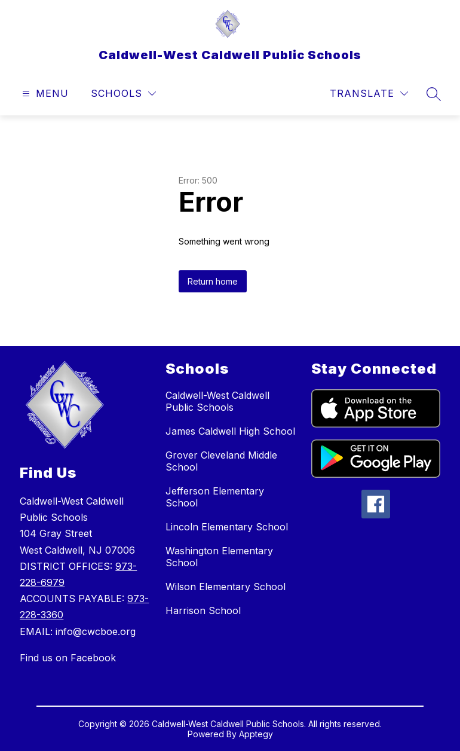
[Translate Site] (369, 93)
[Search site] (434, 94)
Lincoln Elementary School (226, 527)
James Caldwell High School (230, 431)
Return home (213, 281)
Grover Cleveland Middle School (221, 461)
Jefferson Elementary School (214, 497)
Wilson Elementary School (225, 587)
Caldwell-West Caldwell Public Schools (217, 401)
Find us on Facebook (68, 658)
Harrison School (203, 610)
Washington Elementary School (219, 557)
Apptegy (256, 734)
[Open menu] (44, 93)
